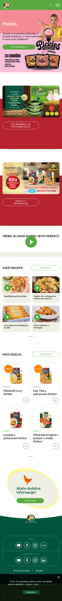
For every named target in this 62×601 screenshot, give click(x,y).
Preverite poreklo (21, 570)
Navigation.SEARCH (51, 5)
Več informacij (19, 47)
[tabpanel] (31, 304)
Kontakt (39, 570)
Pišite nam (30, 500)
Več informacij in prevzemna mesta (20, 125)
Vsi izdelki (45, 354)
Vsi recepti (45, 267)
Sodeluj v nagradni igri (20, 202)
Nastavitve (31, 592)
